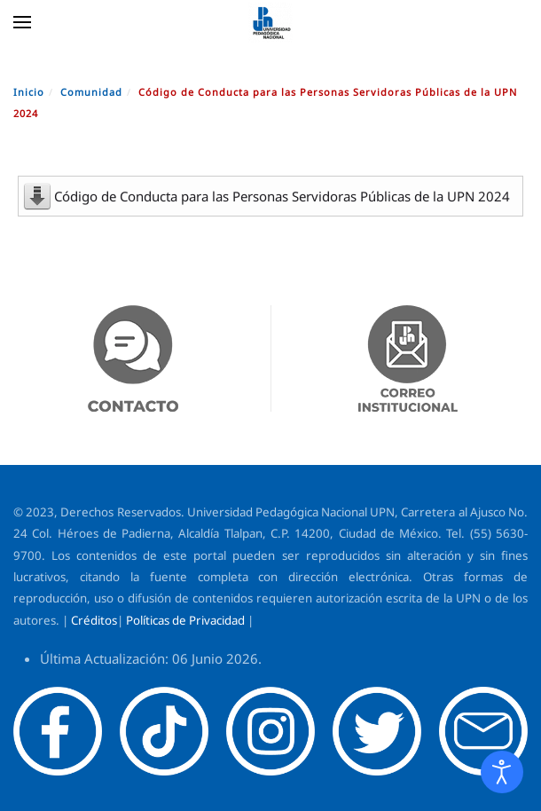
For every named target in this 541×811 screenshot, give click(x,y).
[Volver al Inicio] (270, 22)
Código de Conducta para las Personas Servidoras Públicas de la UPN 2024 (282, 196)
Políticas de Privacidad (185, 620)
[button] (22, 22)
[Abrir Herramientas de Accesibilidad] (502, 772)
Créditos (94, 620)
